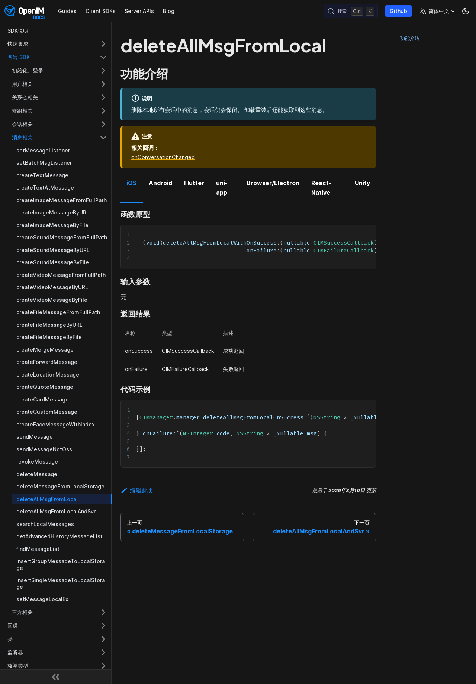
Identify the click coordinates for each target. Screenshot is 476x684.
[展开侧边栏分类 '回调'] (103, 626)
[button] (57, 666)
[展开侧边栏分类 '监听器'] (103, 652)
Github (398, 11)
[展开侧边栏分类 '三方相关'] (103, 612)
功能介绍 (409, 38)
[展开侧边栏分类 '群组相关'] (103, 111)
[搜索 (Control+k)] (351, 11)
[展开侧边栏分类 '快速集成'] (103, 44)
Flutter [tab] (194, 183)
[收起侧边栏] (56, 676)
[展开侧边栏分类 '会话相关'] (103, 124)
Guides (67, 11)
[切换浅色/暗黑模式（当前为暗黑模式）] (466, 11)
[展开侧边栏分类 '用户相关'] (103, 84)
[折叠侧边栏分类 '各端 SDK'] (103, 57)
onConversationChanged (163, 157)
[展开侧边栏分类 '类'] (103, 639)
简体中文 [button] (434, 11)
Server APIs (139, 11)
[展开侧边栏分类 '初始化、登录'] (103, 71)
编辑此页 (137, 490)
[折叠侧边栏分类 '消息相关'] (103, 137)
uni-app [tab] (222, 187)
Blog (168, 11)
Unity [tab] (362, 183)
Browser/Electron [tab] (273, 183)
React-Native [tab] (321, 187)
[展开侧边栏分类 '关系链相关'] (103, 97)
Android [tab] (160, 183)
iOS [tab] (131, 183)
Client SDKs (101, 11)
